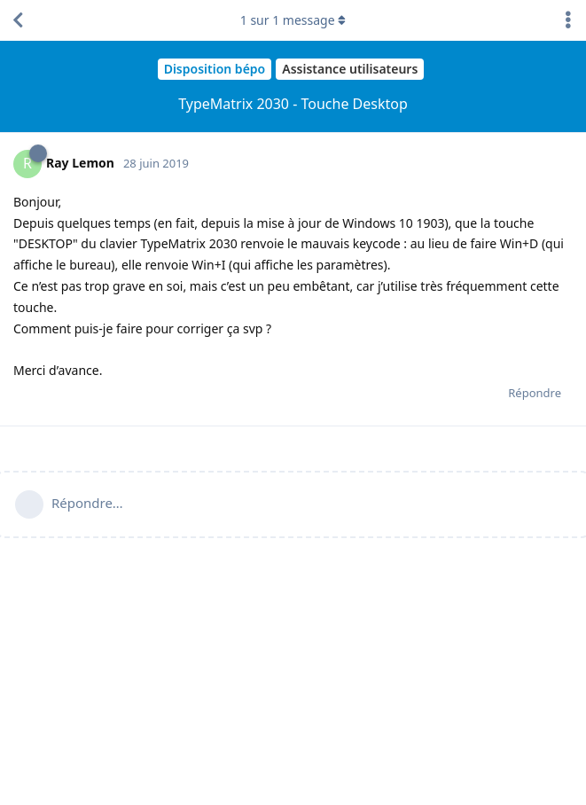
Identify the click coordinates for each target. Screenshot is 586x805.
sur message (293, 20)
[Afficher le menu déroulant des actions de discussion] (568, 20)
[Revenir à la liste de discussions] (17, 20)
